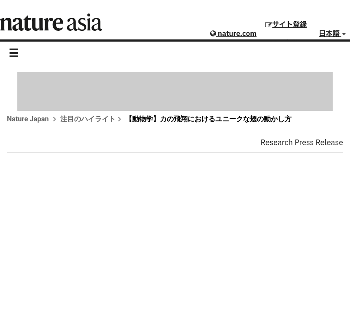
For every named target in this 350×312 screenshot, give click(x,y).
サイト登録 (286, 25)
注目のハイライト (88, 119)
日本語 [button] (332, 34)
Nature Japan (28, 119)
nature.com (233, 34)
